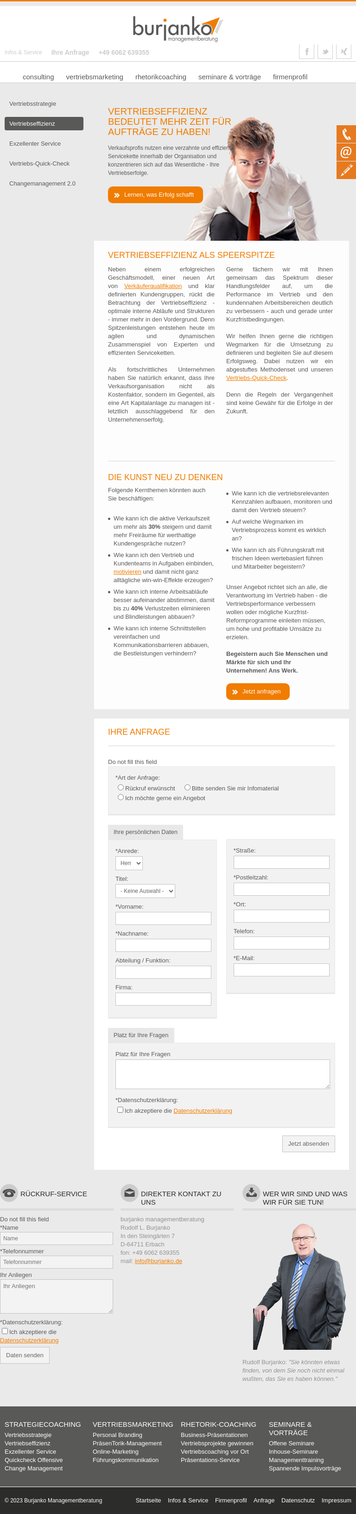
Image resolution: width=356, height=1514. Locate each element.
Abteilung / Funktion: (143, 960)
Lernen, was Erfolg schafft (159, 194)
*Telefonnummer (22, 1251)
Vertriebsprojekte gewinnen (217, 1443)
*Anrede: (127, 850)
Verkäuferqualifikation (153, 285)
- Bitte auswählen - (129, 863)
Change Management (34, 1468)
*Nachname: (132, 933)
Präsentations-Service (210, 1459)
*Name (9, 1227)
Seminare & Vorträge (290, 1428)
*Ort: (240, 904)
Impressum (336, 1500)
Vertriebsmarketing (133, 1424)
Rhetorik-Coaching (218, 1424)
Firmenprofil (231, 1500)
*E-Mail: (244, 958)
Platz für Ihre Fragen (143, 1054)
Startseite (148, 1500)
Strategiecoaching (43, 1424)
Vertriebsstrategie (28, 1434)
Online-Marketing (116, 1451)
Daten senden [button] (25, 1355)
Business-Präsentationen (214, 1434)
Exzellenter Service (30, 1451)
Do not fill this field (132, 761)
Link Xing (343, 52)
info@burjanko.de (158, 1260)
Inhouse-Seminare (293, 1451)
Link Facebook (306, 52)
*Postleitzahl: (251, 877)
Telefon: (244, 931)
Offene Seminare (291, 1443)
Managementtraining (296, 1459)
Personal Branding (117, 1434)
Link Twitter (325, 52)
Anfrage (264, 1500)
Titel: (121, 878)
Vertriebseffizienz (28, 1443)
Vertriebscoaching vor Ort (215, 1451)
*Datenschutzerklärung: (146, 1100)
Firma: (124, 987)
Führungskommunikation (126, 1459)
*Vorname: (129, 906)
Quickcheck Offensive (34, 1459)
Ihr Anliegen (16, 1274)
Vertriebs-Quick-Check (256, 377)
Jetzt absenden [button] (308, 1143)
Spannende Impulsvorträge (305, 1468)
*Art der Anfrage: (137, 777)
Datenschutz (298, 1500)
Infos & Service (23, 52)
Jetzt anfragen (261, 691)
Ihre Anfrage (70, 52)
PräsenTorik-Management (127, 1443)
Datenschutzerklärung (203, 1110)
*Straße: (245, 850)
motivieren (127, 571)
